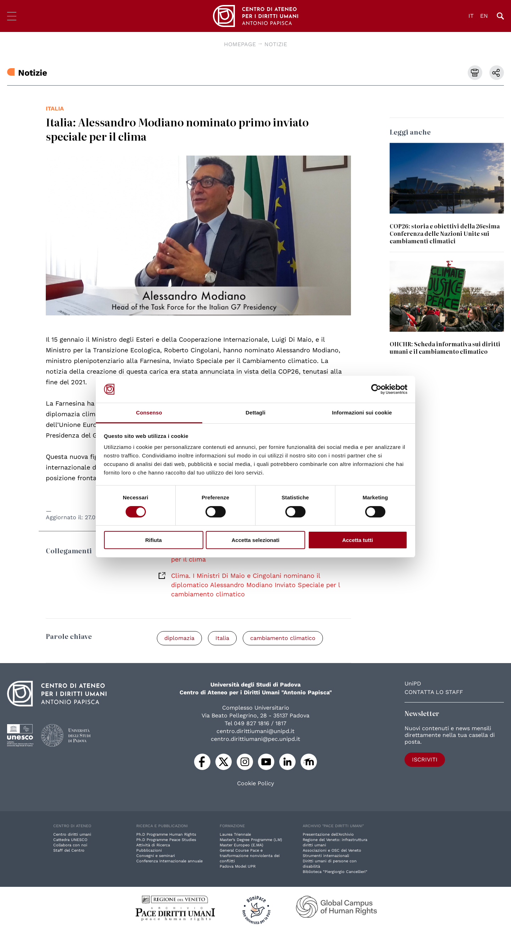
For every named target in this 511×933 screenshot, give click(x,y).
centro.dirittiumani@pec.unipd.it (255, 739)
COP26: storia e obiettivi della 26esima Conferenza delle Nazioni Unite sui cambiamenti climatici (445, 233)
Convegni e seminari (155, 855)
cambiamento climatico (282, 638)
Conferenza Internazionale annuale (169, 861)
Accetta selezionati (255, 540)
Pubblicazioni (149, 850)
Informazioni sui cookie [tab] (362, 412)
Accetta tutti (357, 540)
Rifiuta (153, 540)
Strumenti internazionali (326, 855)
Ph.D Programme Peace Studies (166, 839)
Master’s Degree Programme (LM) (251, 839)
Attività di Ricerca (153, 845)
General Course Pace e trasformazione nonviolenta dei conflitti (250, 855)
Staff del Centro (68, 850)
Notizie (275, 44)
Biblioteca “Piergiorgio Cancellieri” (335, 871)
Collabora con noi (70, 845)
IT (471, 15)
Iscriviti (425, 759)
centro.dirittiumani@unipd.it (255, 731)
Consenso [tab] (149, 412)
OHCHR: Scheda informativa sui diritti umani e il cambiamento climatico (445, 348)
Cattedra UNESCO (70, 839)
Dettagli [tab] (255, 412)
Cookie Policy (255, 783)
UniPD (413, 683)
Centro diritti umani (72, 834)
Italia (55, 108)
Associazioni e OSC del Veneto (332, 850)
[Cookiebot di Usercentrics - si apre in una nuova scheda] (376, 389)
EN (484, 15)
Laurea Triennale (235, 834)
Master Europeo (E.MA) (241, 845)
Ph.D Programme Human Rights (166, 834)
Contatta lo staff (434, 692)
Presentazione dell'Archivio (328, 834)
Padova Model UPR (238, 866)
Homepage (240, 44)
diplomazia (179, 638)
